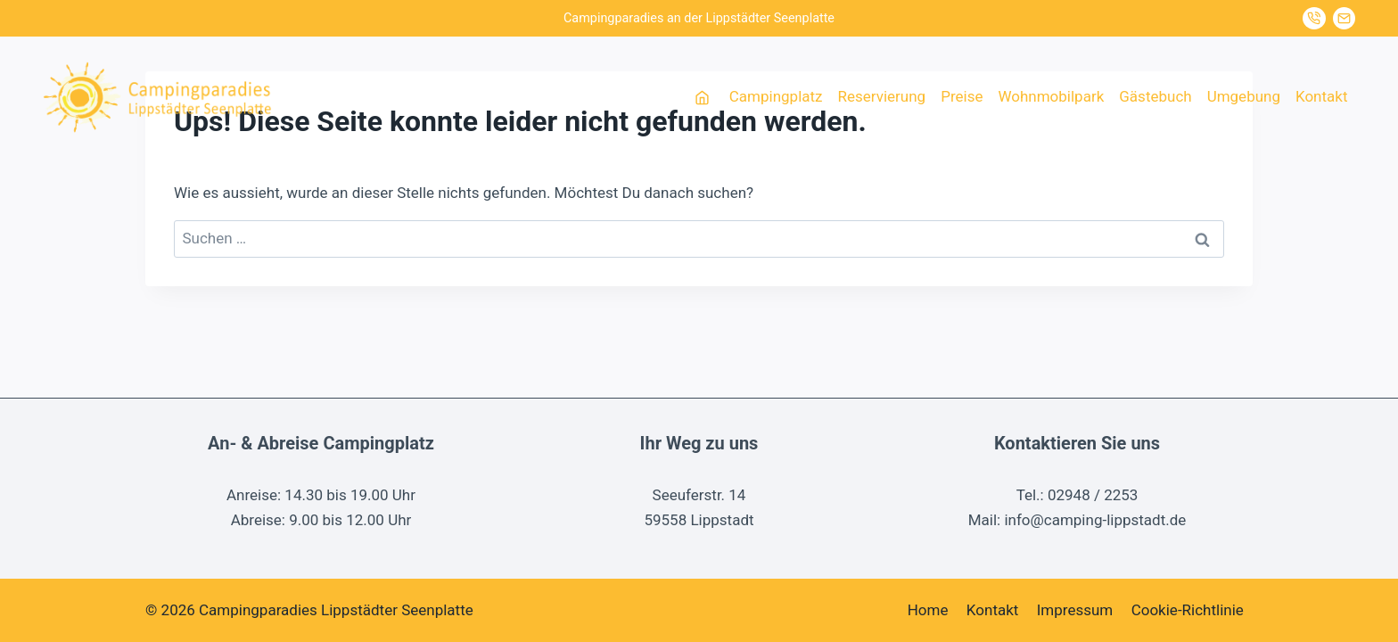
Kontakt (1321, 96)
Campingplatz (776, 96)
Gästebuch (1155, 96)
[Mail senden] (1344, 18)
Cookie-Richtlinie (1187, 610)
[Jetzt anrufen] (1314, 18)
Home (928, 610)
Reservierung (882, 96)
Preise (962, 96)
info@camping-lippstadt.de (1095, 520)
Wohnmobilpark (1051, 96)
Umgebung (1243, 96)
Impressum (1075, 610)
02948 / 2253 (1093, 495)
